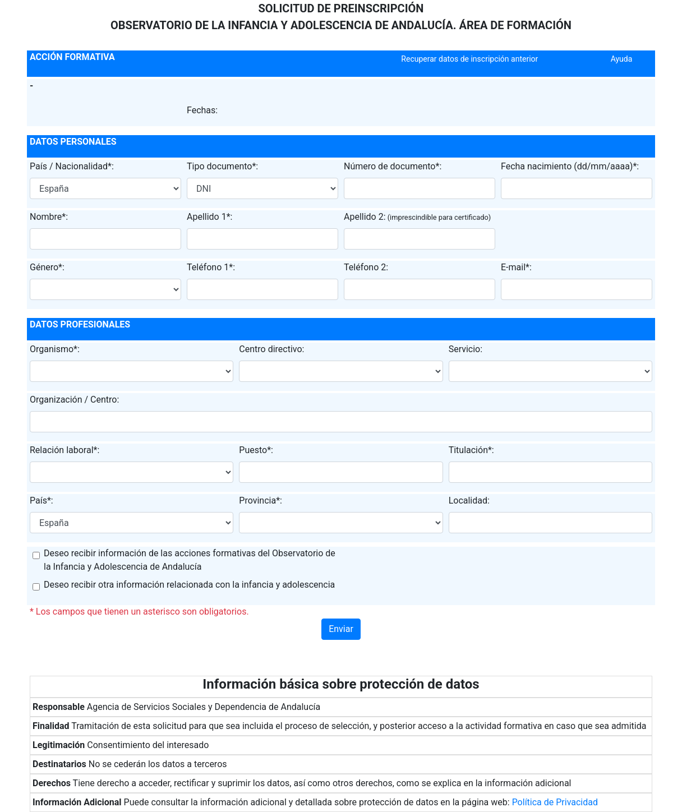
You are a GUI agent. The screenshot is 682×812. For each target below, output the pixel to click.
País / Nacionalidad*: (72, 166)
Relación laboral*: (64, 450)
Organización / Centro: (74, 399)
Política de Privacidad (555, 802)
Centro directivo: (271, 349)
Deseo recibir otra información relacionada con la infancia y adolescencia (189, 584)
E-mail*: (516, 267)
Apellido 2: (365, 216)
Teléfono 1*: (211, 267)
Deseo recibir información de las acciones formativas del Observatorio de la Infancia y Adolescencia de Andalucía (189, 560)
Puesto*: (256, 450)
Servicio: (465, 349)
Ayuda (622, 58)
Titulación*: (471, 450)
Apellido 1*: (209, 216)
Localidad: (469, 500)
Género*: (47, 267)
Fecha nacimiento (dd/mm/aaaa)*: (570, 166)
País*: (41, 500)
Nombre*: (49, 216)
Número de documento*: (392, 166)
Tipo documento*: (222, 166)
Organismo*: (55, 349)
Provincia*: (260, 500)
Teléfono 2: (366, 267)
